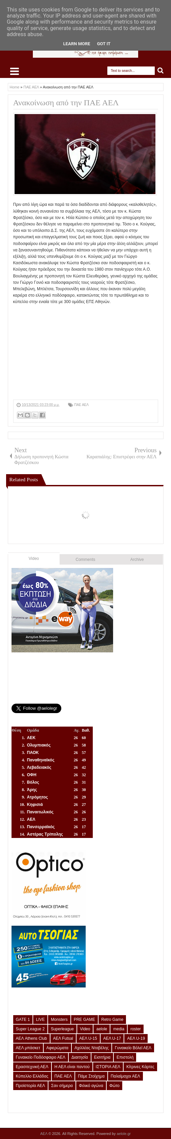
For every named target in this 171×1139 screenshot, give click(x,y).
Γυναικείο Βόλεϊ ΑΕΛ (133, 1048)
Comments (85, 559)
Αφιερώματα (57, 1048)
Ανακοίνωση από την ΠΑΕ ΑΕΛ (66, 102)
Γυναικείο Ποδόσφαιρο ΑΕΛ (40, 1057)
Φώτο (114, 1085)
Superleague (62, 1029)
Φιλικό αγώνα (91, 1085)
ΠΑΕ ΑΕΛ (81, 405)
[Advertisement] (85, 352)
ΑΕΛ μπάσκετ (28, 1048)
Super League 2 (30, 1029)
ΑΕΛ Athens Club (31, 1038)
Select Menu (14, 71)
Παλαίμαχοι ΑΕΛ (125, 1076)
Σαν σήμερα (62, 1085)
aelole (101, 1029)
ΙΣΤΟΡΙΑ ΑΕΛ (108, 1066)
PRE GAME (84, 1019)
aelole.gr (124, 1134)
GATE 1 (23, 1019)
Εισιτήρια (102, 1057)
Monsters (59, 1019)
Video (34, 558)
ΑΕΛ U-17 (112, 1038)
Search (160, 70)
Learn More (76, 43)
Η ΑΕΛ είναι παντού (72, 1066)
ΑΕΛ (44, 1134)
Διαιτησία (79, 1057)
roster (135, 1029)
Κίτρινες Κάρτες (140, 1066)
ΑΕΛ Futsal (63, 1038)
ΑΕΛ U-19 (136, 1038)
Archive (137, 559)
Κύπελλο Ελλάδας (32, 1076)
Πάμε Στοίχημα (91, 1076)
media (118, 1029)
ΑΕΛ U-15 (88, 1038)
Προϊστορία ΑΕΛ (30, 1085)
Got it (103, 43)
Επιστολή (124, 1057)
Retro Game (112, 1019)
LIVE (40, 1019)
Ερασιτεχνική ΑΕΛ (32, 1066)
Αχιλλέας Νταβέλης (91, 1048)
